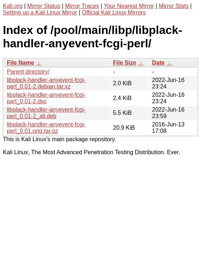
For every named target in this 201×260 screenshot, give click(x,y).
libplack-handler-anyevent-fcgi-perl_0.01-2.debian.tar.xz (46, 83)
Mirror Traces (82, 6)
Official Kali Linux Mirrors (114, 12)
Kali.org (12, 6)
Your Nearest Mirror (129, 6)
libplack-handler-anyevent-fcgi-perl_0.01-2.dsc (46, 98)
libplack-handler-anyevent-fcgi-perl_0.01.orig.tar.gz (46, 127)
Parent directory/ (28, 72)
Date (158, 63)
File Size (124, 63)
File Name (20, 63)
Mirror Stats (174, 6)
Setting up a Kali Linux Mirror (40, 12)
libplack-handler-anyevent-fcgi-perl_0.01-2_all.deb (46, 113)
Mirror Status (43, 6)
